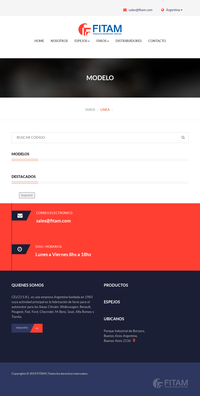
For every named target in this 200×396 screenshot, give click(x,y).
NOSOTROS (59, 41)
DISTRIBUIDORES (129, 41)
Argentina (172, 10)
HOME (39, 41)
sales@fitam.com (138, 10)
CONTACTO (157, 41)
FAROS (102, 41)
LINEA (105, 110)
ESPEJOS (82, 41)
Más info (29, 328)
